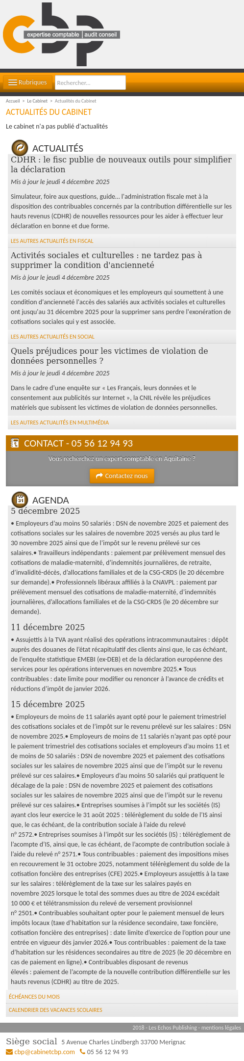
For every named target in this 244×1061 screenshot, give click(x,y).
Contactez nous (121, 476)
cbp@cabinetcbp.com (45, 1052)
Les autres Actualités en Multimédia (60, 422)
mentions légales (221, 1027)
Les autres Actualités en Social (53, 336)
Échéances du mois (34, 996)
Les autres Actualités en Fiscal (52, 241)
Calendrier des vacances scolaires (55, 1010)
